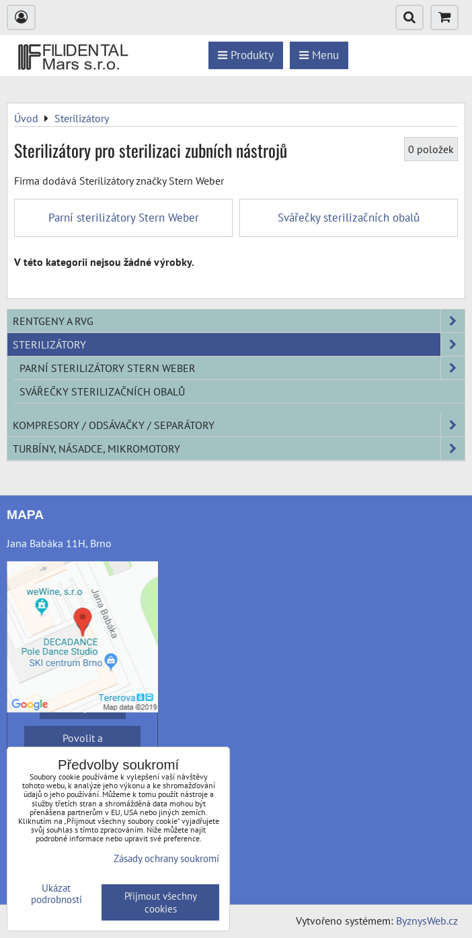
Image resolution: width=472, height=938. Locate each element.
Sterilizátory (239, 344)
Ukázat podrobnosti (56, 894)
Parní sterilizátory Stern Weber (242, 368)
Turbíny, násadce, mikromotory (239, 448)
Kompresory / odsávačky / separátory (239, 425)
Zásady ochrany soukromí (166, 858)
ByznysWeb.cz (427, 920)
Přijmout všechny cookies (160, 902)
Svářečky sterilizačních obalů (102, 391)
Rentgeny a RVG (239, 321)
